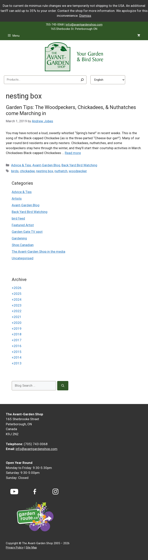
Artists (17, 198)
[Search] (82, 79)
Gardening (19, 238)
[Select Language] (107, 79)
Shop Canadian (23, 245)
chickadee (27, 171)
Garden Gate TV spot (27, 232)
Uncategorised (22, 258)
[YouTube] (14, 491)
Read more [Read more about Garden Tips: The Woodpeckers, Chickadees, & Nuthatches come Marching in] (73, 153)
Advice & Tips (21, 165)
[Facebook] (34, 491)
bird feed (18, 218)
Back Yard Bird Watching (79, 165)
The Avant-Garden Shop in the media (38, 251)
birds (15, 171)
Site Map (31, 547)
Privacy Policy (14, 547)
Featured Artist (23, 225)
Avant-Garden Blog (46, 165)
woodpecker (78, 171)
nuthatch (60, 171)
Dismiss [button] (85, 16)
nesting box (44, 171)
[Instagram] (55, 491)
